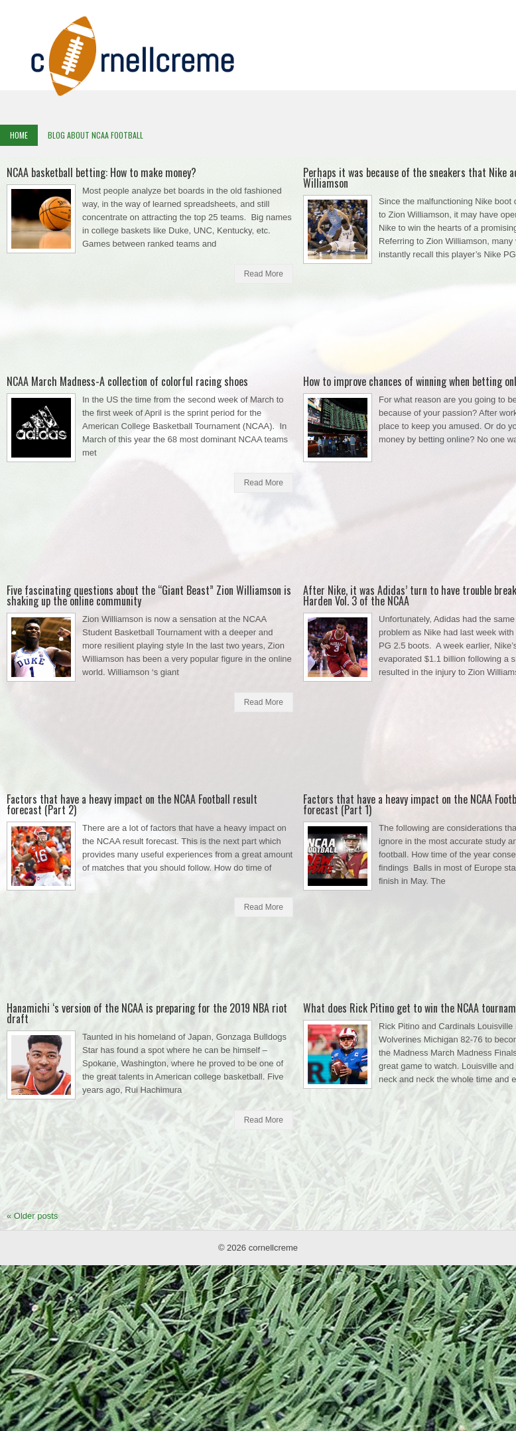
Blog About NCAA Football (95, 135)
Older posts (32, 1216)
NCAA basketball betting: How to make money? (101, 172)
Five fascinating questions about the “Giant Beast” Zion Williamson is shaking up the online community (149, 595)
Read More (263, 274)
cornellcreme (273, 1248)
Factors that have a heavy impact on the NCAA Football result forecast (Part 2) (132, 804)
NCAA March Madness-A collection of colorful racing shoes (127, 381)
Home (19, 135)
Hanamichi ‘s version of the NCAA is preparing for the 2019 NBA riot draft (147, 1013)
